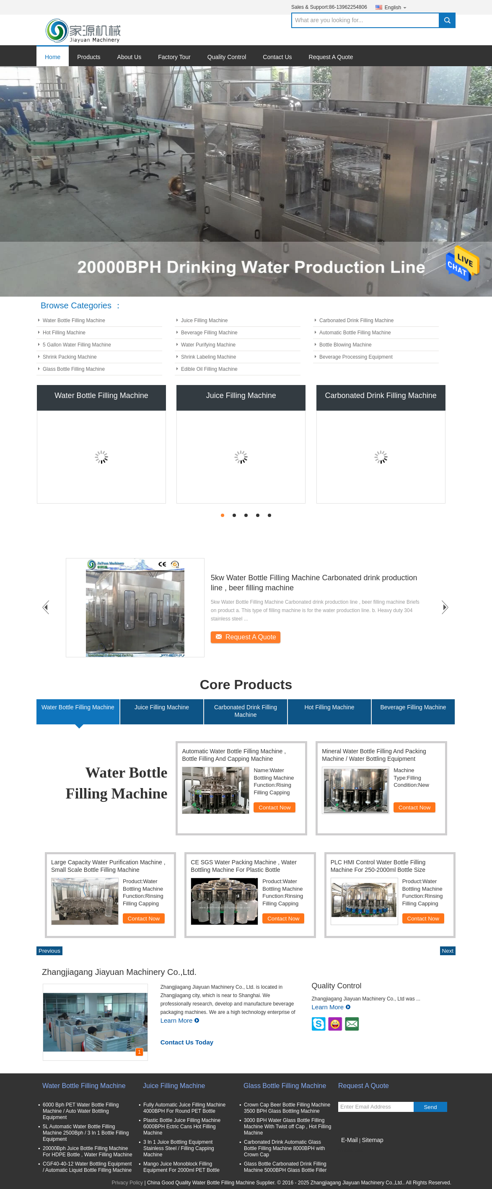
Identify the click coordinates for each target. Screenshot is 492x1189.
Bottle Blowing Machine (345, 345)
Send (430, 1107)
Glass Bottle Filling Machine (74, 369)
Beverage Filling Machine (209, 333)
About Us (129, 57)
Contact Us (277, 57)
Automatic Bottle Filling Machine (355, 333)
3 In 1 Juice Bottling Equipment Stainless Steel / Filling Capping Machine (178, 1148)
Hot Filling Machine (64, 333)
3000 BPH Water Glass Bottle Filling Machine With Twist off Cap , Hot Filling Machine (287, 1126)
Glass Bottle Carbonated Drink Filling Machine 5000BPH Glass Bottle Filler (285, 1167)
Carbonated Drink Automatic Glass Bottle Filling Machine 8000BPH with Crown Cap (284, 1148)
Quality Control (226, 57)
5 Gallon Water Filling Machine (77, 345)
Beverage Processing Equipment (356, 357)
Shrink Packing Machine (70, 357)
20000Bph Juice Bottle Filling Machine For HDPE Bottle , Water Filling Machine (87, 1151)
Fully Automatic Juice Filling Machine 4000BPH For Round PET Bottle (184, 1108)
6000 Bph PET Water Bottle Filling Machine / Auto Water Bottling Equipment (81, 1111)
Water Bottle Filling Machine (74, 320)
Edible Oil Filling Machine (209, 369)
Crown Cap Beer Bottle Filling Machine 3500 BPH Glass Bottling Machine (287, 1108)
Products (88, 57)
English (396, 7)
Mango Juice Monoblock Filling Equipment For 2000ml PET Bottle (181, 1167)
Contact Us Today (187, 1042)
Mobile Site (350, 1150)
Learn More (180, 1020)
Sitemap (372, 1140)
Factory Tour (174, 57)
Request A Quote (331, 57)
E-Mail (349, 1140)
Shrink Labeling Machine (208, 357)
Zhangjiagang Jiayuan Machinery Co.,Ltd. (119, 972)
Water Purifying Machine (208, 345)
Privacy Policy (127, 1183)
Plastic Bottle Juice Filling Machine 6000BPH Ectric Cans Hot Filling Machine (181, 1126)
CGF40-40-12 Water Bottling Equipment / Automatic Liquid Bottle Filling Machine (87, 1167)
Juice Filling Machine (204, 320)
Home (52, 57)
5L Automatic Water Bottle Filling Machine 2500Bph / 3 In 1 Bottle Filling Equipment (86, 1133)
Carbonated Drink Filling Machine (356, 320)
